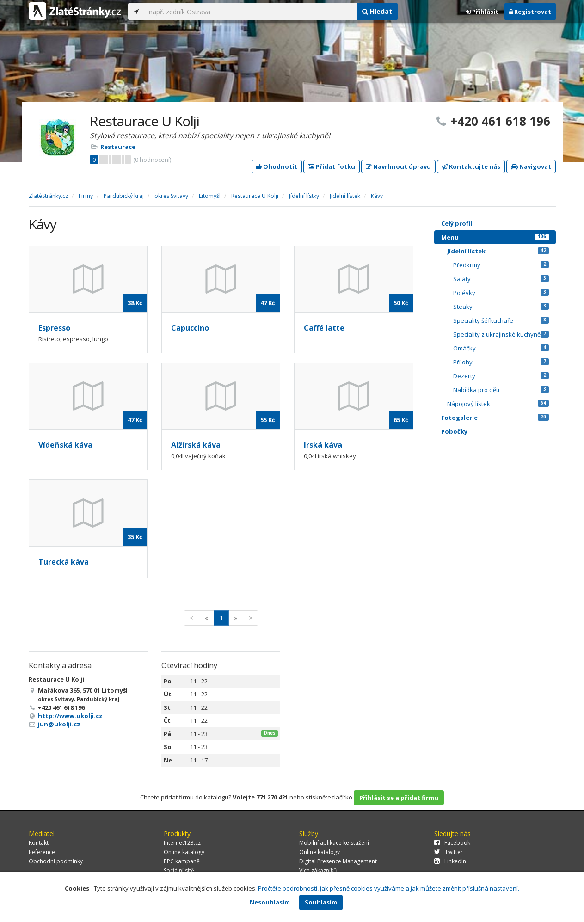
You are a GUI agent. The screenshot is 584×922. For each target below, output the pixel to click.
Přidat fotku (331, 166)
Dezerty (501, 376)
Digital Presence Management (338, 861)
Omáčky (501, 348)
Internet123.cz (182, 843)
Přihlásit (482, 11)
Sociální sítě (179, 870)
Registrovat (530, 11)
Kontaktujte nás (471, 166)
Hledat (377, 11)
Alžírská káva (196, 445)
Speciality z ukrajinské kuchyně (501, 334)
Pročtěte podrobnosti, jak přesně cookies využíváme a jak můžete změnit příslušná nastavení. (388, 888)
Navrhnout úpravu (398, 166)
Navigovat (531, 166)
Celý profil (456, 223)
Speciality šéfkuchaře (501, 320)
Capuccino (190, 328)
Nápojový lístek (498, 404)
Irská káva (323, 445)
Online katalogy (184, 852)
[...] (250, 11)
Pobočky (454, 431)
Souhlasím (321, 902)
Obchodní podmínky (56, 861)
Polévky (501, 293)
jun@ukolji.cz (59, 724)
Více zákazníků (318, 870)
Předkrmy (501, 265)
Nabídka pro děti (501, 390)
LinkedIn (450, 861)
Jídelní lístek (498, 251)
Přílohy (501, 362)
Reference (42, 852)
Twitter (448, 852)
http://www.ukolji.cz (70, 716)
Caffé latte (324, 328)
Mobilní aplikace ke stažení (334, 843)
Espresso (54, 328)
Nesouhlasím (270, 902)
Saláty (501, 279)
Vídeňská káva (65, 445)
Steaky (501, 306)
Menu (495, 237)
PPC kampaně (182, 861)
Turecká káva (63, 562)
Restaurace (117, 146)
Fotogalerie (495, 417)
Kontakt (39, 843)
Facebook (452, 843)
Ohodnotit (276, 166)
